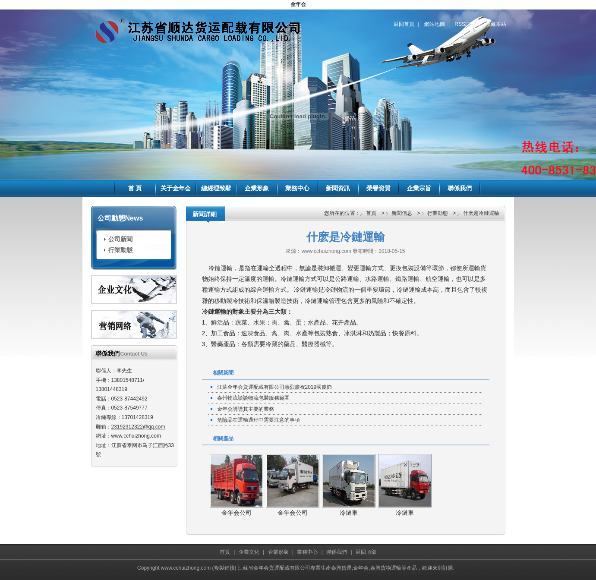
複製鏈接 (224, 568)
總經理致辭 (216, 188)
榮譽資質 (378, 188)
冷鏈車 (349, 512)
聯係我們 (460, 188)
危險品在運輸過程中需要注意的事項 (258, 420)
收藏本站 (496, 24)
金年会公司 (236, 512)
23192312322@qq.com (138, 427)
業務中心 (297, 188)
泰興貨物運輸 (385, 568)
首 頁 (135, 188)
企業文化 (249, 552)
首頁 (371, 213)
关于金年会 (176, 188)
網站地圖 (434, 24)
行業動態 (120, 249)
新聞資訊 (338, 188)
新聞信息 (401, 213)
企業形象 (257, 188)
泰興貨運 (341, 568)
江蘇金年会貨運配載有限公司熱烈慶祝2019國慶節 (274, 387)
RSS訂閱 (465, 24)
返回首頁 (404, 24)
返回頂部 (366, 552)
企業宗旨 (419, 188)
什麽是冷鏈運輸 (481, 213)
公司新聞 (120, 239)
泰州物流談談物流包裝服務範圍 (253, 398)
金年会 (298, 4)
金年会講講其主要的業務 (245, 409)
